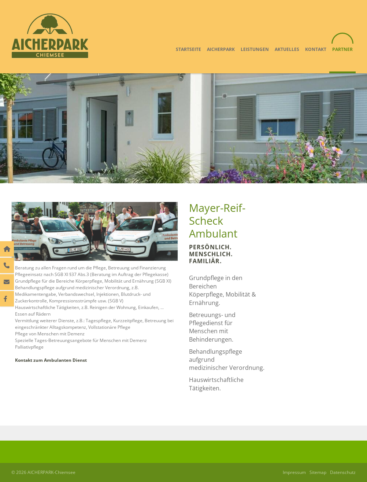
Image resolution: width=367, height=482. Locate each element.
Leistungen (255, 49)
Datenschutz (343, 472)
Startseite (188, 49)
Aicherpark (221, 49)
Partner (342, 49)
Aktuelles (287, 49)
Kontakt (315, 49)
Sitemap (317, 472)
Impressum (294, 472)
